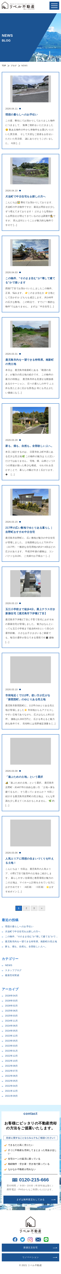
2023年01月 (11, 1050)
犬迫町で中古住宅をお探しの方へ (23, 931)
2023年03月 (11, 1045)
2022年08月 (11, 1065)
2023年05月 (11, 1040)
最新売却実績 (12, 975)
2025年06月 (11, 1010)
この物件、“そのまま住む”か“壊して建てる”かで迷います (32, 936)
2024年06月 (11, 1025)
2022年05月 (11, 1081)
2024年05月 (11, 1030)
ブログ (14, 66)
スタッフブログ (13, 970)
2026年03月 (11, 1000)
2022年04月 (11, 1086)
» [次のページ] (41, 908)
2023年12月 (11, 1035)
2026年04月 (11, 995)
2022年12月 (11, 1055)
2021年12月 (11, 1091)
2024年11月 (11, 1020)
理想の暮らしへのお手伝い (19, 926)
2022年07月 (11, 1071)
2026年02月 (11, 1005)
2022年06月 (11, 1076)
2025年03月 (11, 1015)
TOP (4, 66)
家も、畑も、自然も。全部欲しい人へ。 (26, 946)
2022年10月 (11, 1060)
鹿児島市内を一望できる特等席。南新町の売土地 (31, 941)
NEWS (8, 965)
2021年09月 (11, 1096)
